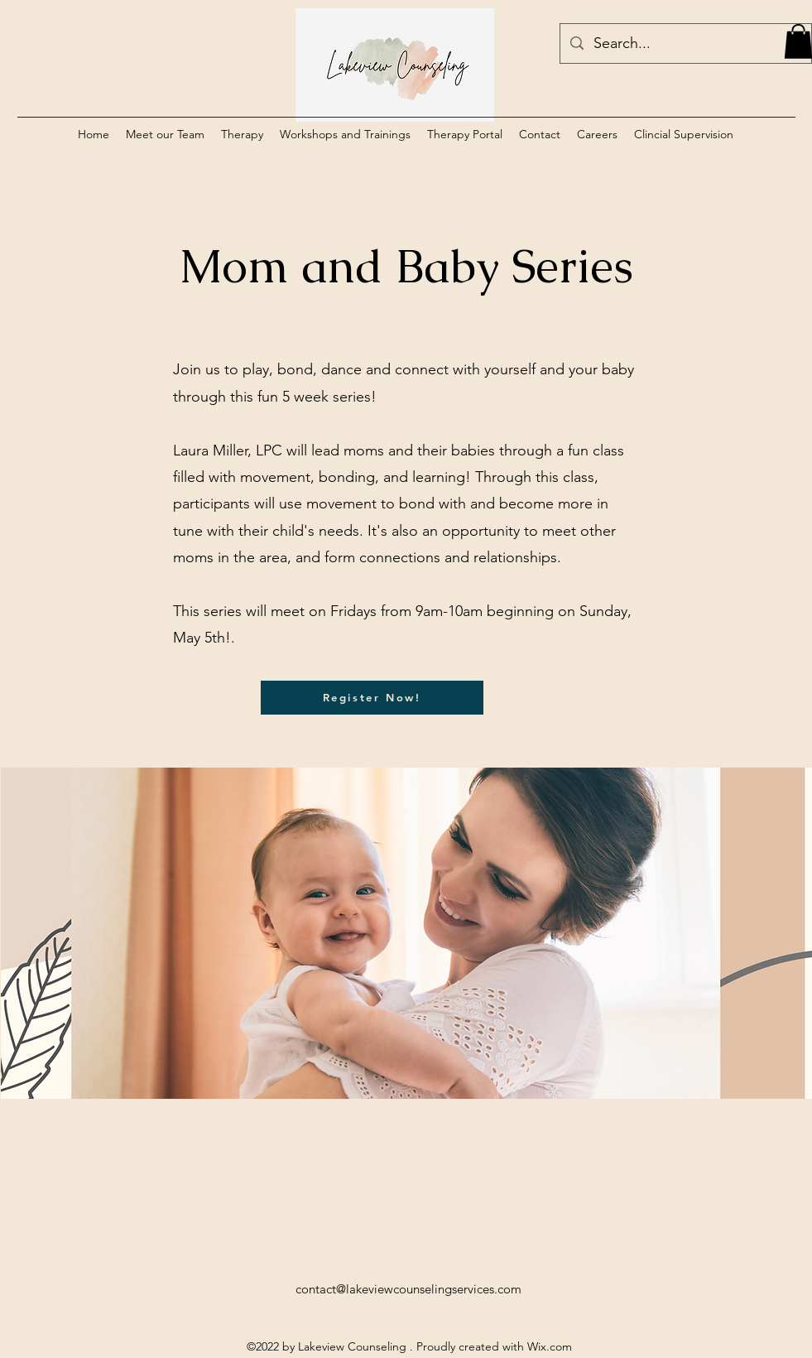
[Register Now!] (372, 698)
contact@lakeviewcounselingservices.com (408, 1289)
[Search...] (684, 44)
